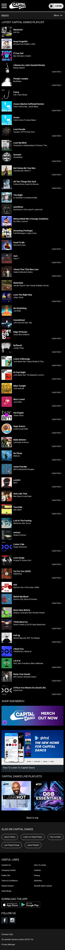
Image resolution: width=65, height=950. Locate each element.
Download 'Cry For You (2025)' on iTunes (56, 578)
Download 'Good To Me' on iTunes (56, 249)
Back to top (32, 817)
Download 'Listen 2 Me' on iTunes (56, 551)
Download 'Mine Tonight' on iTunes (56, 392)
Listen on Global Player (32, 837)
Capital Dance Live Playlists (22, 776)
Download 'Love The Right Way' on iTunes (56, 301)
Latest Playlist (33, 845)
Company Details (8, 870)
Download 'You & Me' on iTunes (56, 514)
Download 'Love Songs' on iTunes (56, 564)
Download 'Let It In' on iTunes (56, 667)
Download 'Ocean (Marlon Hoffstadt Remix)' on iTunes (56, 110)
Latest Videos (9, 837)
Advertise (38, 880)
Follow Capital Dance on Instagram (12, 920)
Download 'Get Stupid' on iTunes (56, 419)
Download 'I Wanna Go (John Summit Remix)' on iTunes (56, 72)
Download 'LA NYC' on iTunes (56, 487)
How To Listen (40, 865)
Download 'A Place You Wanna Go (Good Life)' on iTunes (56, 694)
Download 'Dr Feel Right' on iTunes (56, 379)
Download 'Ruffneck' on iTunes (56, 352)
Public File (5, 875)
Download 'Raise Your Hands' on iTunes (56, 681)
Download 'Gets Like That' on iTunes (56, 500)
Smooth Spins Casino (43, 886)
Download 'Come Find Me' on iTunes (56, 473)
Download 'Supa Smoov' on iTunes (56, 433)
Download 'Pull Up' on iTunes (56, 642)
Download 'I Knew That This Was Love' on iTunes (56, 276)
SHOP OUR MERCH (13, 701)
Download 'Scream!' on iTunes (56, 161)
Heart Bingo (6, 891)
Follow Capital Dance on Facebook (4, 920)
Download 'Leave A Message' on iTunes (56, 365)
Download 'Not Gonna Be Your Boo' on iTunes (56, 175)
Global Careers (7, 886)
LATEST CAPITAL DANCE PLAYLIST (23, 22)
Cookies (37, 870)
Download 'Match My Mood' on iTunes (56, 603)
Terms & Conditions (9, 880)
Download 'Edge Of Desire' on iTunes (56, 338)
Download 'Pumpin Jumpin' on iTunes (56, 85)
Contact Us (6, 865)
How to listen (55, 837)
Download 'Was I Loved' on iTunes (56, 406)
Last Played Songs (11, 845)
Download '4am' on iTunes (56, 262)
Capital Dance (17, 5)
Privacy (37, 875)
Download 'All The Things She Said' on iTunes (56, 188)
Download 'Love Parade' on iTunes (56, 136)
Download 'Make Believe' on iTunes (56, 446)
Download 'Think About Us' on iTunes (56, 628)
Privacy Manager (8, 944)
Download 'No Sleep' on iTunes (56, 460)
